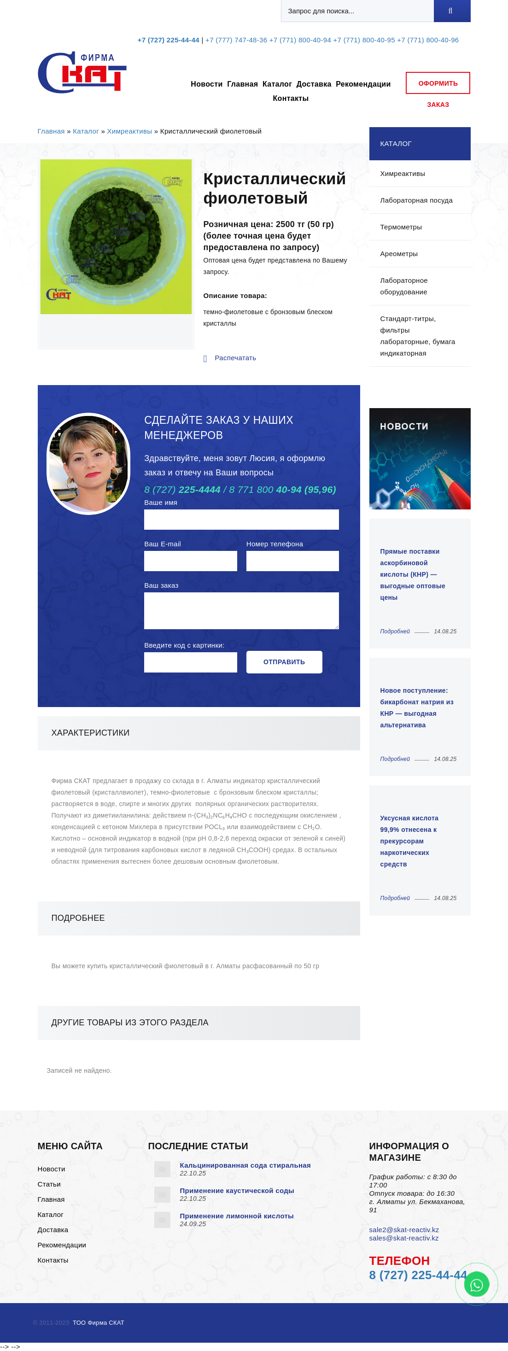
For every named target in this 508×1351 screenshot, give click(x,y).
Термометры (401, 227)
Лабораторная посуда (416, 200)
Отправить (284, 662)
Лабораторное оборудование (404, 286)
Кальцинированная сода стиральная (245, 1165)
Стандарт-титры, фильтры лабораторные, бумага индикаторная (417, 336)
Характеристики (91, 732)
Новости (206, 84)
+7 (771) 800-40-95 (364, 40)
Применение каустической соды (237, 1190)
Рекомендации (363, 84)
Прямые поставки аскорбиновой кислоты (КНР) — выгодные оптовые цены (413, 574)
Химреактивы (129, 131)
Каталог (277, 84)
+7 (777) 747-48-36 (236, 40)
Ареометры (399, 253)
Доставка (314, 84)
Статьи (49, 1184)
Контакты (291, 98)
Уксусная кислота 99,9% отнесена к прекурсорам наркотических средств (409, 841)
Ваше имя (160, 502)
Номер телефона (275, 544)
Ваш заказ (161, 585)
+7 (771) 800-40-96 (428, 40)
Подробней (395, 631)
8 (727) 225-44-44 (418, 1275)
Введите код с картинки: (184, 645)
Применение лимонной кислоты (237, 1216)
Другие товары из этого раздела (130, 1022)
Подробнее (78, 918)
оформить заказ (438, 87)
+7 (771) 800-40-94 (300, 40)
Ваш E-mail (162, 544)
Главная (242, 84)
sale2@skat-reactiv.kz (404, 1230)
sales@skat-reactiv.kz (404, 1238)
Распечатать (236, 358)
